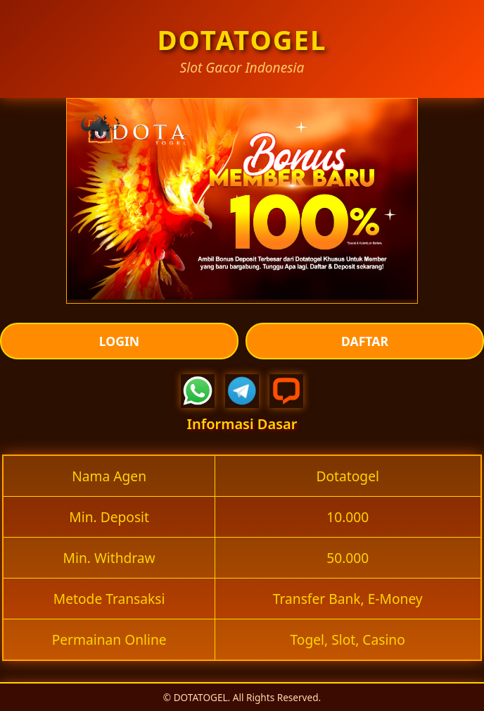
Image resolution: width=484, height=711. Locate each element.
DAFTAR (364, 341)
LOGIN (119, 341)
